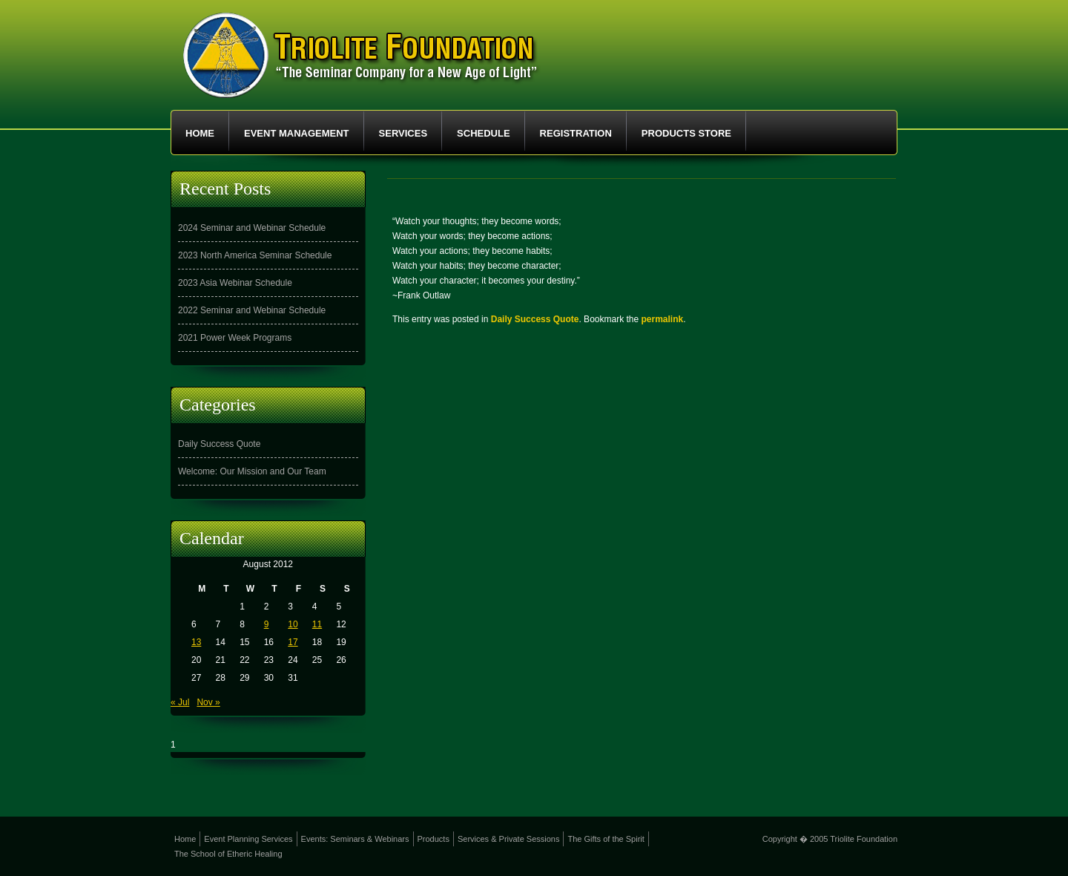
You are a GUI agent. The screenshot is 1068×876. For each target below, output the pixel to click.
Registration (576, 133)
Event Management (296, 133)
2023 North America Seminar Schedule (255, 255)
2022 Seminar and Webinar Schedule (252, 310)
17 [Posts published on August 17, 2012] (292, 642)
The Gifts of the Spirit (605, 838)
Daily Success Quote (535, 319)
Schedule (483, 133)
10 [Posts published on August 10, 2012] (292, 624)
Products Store (686, 133)
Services (403, 133)
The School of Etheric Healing (228, 853)
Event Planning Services (248, 838)
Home (199, 133)
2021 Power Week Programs (234, 338)
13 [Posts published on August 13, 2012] (196, 642)
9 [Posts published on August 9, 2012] (266, 624)
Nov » (208, 702)
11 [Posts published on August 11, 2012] (317, 624)
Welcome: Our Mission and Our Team (252, 471)
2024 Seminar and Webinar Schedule (252, 228)
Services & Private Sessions (509, 838)
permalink (663, 319)
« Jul (180, 702)
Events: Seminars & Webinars (355, 838)
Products (433, 838)
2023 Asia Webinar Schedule (235, 283)
